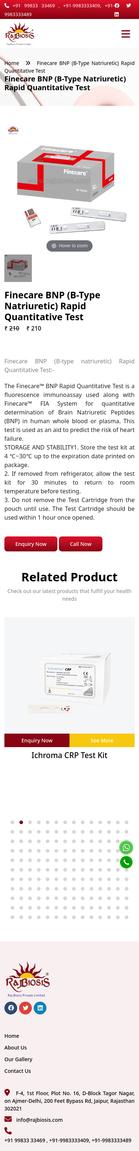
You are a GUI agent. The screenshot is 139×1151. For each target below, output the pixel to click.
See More (102, 740)
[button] (12, 822)
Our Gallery (18, 1059)
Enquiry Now (30, 543)
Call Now (80, 543)
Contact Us (17, 1070)
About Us (15, 1047)
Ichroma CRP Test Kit (69, 755)
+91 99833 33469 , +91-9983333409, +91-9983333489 (67, 1140)
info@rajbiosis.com (39, 1119)
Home (11, 63)
